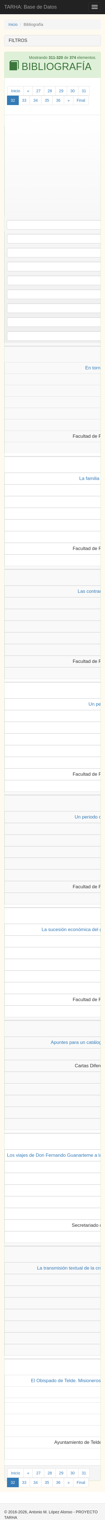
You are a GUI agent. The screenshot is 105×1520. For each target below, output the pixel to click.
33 (24, 100)
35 (47, 100)
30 (72, 91)
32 (13, 100)
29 (61, 91)
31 (84, 91)
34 (35, 100)
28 (50, 91)
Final (81, 100)
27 (38, 91)
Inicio (13, 24)
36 (58, 100)
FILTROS (18, 40)
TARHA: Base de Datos (30, 7)
